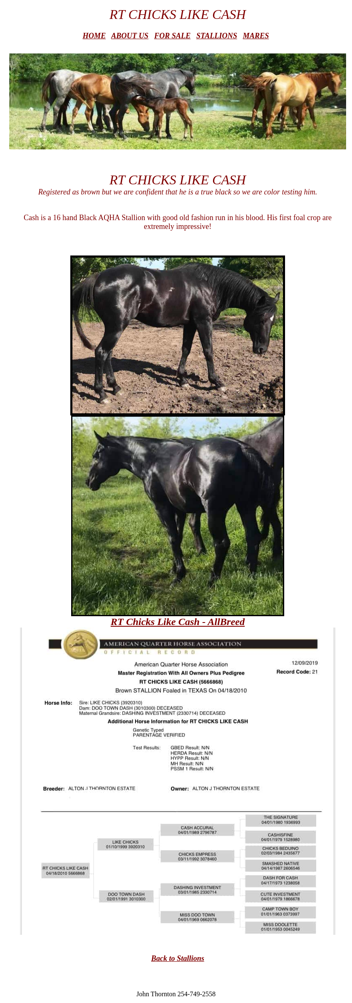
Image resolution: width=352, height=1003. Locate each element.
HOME (94, 36)
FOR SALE (172, 36)
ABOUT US (130, 36)
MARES (256, 36)
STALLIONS (216, 36)
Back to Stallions (177, 958)
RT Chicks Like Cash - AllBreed (178, 621)
